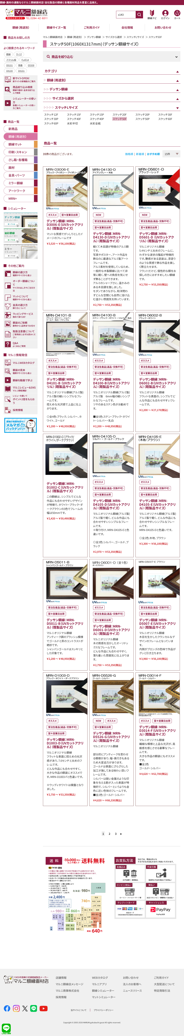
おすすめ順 (153, 154)
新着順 (140, 154)
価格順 (129, 154)
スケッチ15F (74, 114)
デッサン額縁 (94, 37)
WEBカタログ (100, 977)
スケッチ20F (119, 114)
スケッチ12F (51, 114)
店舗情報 (61, 977)
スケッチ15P (97, 114)
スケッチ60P (51, 123)
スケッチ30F (165, 114)
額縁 (8, 54)
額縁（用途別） (21, 27)
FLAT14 (25, 59)
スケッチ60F (165, 119)
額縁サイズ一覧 (56, 27)
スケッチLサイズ (135, 37)
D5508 (31, 65)
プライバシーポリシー (104, 1010)
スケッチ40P (97, 119)
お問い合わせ (163, 27)
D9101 (9, 65)
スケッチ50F (119, 119)
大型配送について (164, 984)
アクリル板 (11, 59)
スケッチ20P (142, 114)
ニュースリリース (132, 990)
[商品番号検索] (139, 14)
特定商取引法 (162, 990)
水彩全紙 (95, 123)
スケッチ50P (142, 119)
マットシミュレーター (104, 997)
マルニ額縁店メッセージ (69, 984)
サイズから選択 (113, 37)
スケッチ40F (74, 119)
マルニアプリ (99, 984)
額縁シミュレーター (103, 990)
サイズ (19, 54)
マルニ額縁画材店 (53, 37)
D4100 (9, 70)
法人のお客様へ (132, 984)
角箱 (20, 65)
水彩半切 (72, 123)
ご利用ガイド (92, 27)
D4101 (21, 70)
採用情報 (61, 997)
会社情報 (127, 27)
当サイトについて (78, 1010)
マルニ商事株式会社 (67, 990)
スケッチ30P (51, 119)
